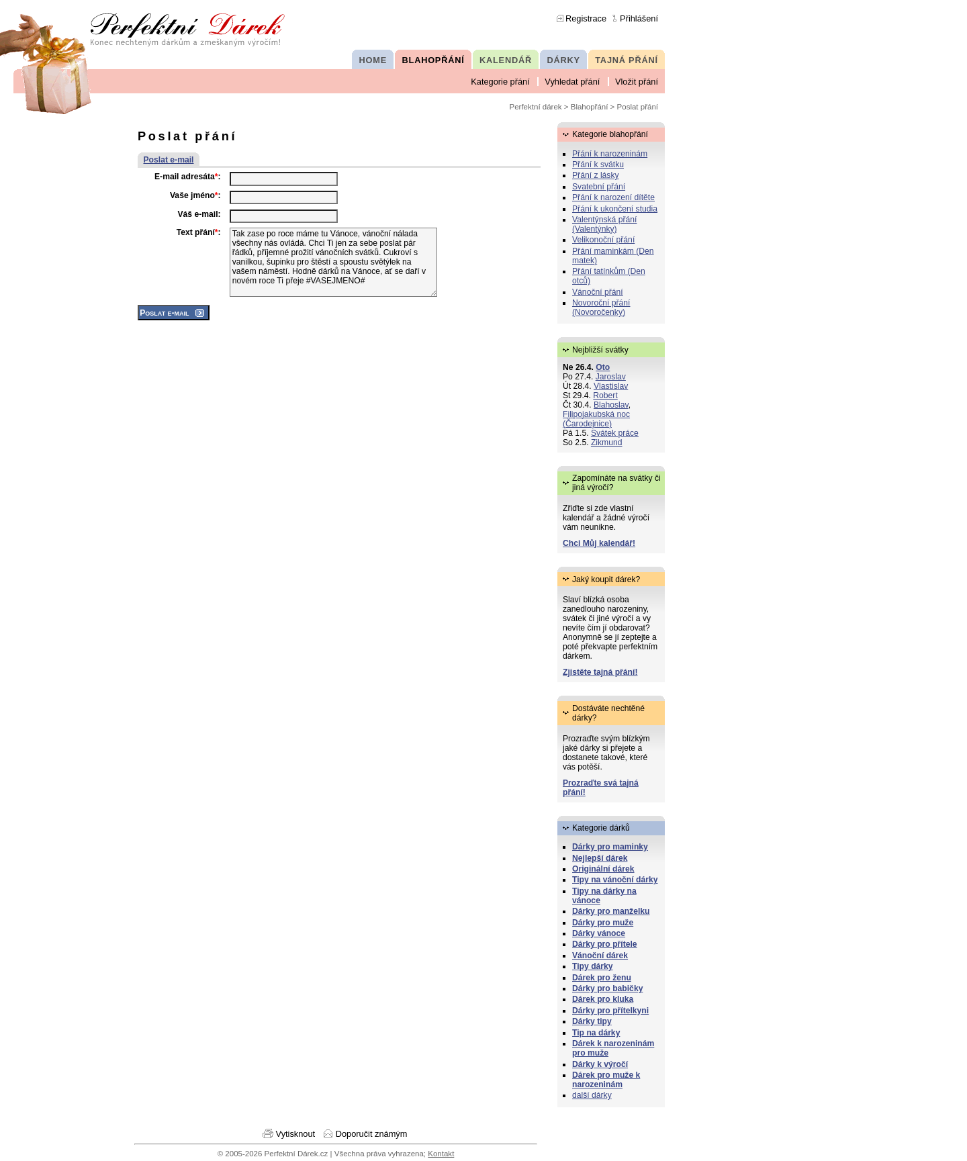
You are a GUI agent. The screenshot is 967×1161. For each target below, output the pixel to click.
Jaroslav (611, 376)
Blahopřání (589, 107)
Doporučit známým (372, 1134)
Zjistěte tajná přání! (600, 672)
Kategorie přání (500, 82)
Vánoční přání (597, 292)
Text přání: (199, 232)
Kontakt (441, 1154)
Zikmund (607, 442)
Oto (603, 367)
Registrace (585, 18)
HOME (373, 60)
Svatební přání (598, 186)
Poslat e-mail (169, 160)
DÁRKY (563, 60)
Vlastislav (611, 386)
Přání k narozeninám (609, 153)
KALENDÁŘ (505, 60)
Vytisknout (296, 1134)
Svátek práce (615, 433)
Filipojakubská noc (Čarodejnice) (596, 419)
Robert (605, 395)
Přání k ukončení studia (614, 209)
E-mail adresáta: (187, 176)
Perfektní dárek (536, 107)
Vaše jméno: (195, 195)
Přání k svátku (598, 164)
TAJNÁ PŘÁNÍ (626, 60)
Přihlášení (639, 18)
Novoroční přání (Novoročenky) (601, 307)
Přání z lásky (595, 175)
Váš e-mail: (198, 214)
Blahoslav (611, 405)
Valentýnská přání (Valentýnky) (604, 224)
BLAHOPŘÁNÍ (433, 60)
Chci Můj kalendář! (599, 543)
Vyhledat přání (572, 82)
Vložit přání (636, 82)
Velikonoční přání (603, 239)
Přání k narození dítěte (613, 197)
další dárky (592, 1095)
